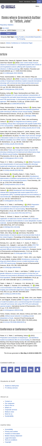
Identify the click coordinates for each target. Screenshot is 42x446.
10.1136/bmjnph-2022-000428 (12, 73)
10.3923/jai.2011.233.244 (11, 227)
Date (16, 37)
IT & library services (11, 388)
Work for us (8, 414)
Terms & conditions (11, 440)
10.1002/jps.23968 (29, 116)
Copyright (8, 442)
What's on (8, 407)
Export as (3, 30)
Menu (37, 6)
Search (21, 1)
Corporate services (11, 410)
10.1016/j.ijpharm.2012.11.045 (13, 158)
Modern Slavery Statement (13, 436)
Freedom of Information (12, 433)
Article (8, 43)
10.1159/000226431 (26, 279)
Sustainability (9, 416)
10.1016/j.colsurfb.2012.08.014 (13, 170)
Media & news (9, 412)
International (27, 1)
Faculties (33, 1)
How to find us (9, 405)
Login (39, 1)
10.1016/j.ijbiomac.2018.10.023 (13, 89)
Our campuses (9, 403)
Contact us (8, 401)
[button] (8, 33)
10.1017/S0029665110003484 (29, 239)
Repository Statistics (6, 25)
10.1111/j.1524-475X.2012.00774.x (19, 213)
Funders (21, 37)
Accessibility (9, 429)
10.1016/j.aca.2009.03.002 (11, 294)
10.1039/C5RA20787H (17, 103)
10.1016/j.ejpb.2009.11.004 (22, 253)
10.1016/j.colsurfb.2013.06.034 (13, 144)
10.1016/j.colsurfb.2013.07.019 (30, 128)
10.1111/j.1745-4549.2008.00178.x (14, 322)
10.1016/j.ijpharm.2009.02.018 (13, 310)
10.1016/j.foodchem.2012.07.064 (13, 184)
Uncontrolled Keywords (33, 37)
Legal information (10, 438)
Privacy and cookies (11, 431)
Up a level (4, 28)
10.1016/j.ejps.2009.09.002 (11, 267)
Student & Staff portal (12, 386)
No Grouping (21, 39)
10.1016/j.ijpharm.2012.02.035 (13, 201)
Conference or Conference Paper (22, 43)
